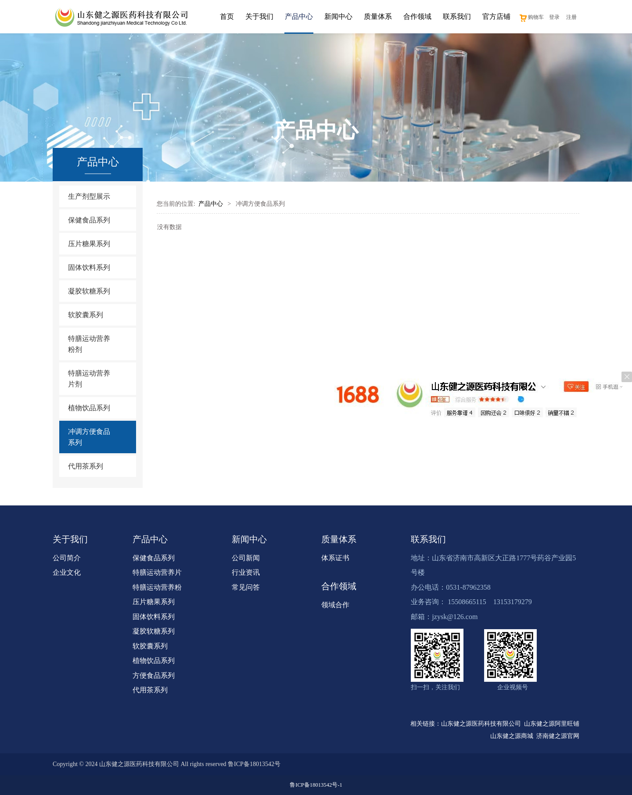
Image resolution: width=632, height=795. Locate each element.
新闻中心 (338, 16)
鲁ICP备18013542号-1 (316, 785)
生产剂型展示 (89, 196)
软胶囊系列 (85, 315)
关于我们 (259, 16)
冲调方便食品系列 (89, 437)
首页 (227, 16)
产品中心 (299, 16)
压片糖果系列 (89, 243)
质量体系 (378, 16)
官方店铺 (496, 16)
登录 (554, 17)
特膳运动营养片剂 (89, 378)
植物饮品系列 (89, 408)
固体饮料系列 (89, 267)
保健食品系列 (89, 220)
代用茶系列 (85, 466)
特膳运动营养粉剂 (89, 344)
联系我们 (457, 16)
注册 (571, 17)
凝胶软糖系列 (89, 291)
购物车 (531, 17)
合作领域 (417, 16)
